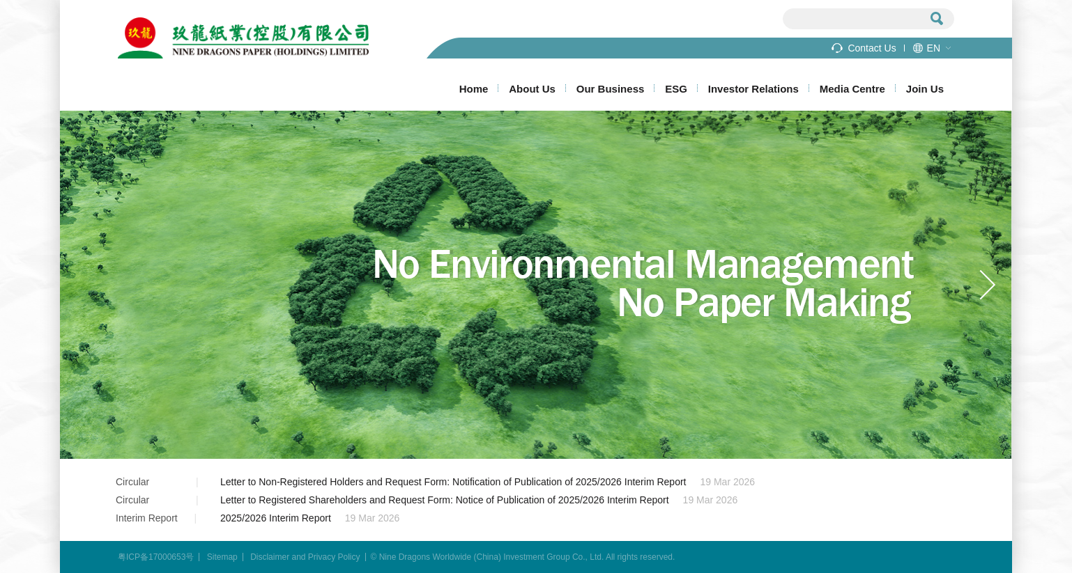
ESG (676, 89)
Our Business (610, 89)
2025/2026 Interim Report (275, 518)
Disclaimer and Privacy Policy (305, 557)
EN (933, 48)
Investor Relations (753, 89)
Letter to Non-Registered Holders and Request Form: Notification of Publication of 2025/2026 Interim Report (453, 481)
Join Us (925, 89)
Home (474, 89)
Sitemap (222, 557)
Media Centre (852, 89)
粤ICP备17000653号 (156, 557)
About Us (532, 89)
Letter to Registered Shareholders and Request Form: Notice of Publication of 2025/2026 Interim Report (444, 499)
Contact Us (872, 48)
